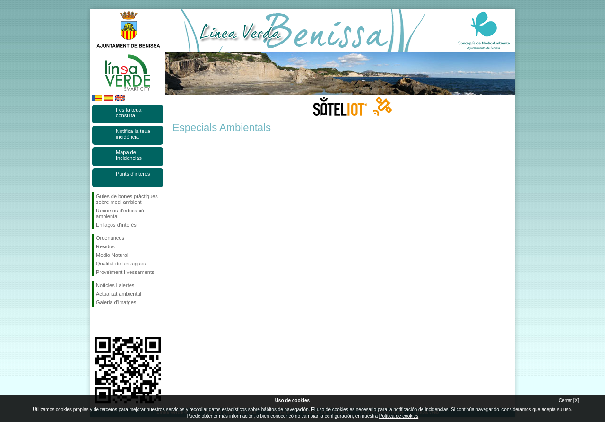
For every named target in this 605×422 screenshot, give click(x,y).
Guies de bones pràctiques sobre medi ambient (127, 199)
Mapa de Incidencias (129, 155)
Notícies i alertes (115, 285)
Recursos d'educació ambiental (120, 213)
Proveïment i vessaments (125, 272)
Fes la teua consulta (128, 112)
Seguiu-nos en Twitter (113, 321)
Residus (105, 246)
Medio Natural (112, 255)
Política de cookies (398, 416)
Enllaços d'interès (116, 225)
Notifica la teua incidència (133, 134)
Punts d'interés (133, 173)
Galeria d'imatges (116, 302)
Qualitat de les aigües (121, 263)
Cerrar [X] (569, 400)
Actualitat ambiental (118, 294)
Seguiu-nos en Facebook (98, 321)
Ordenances (110, 238)
